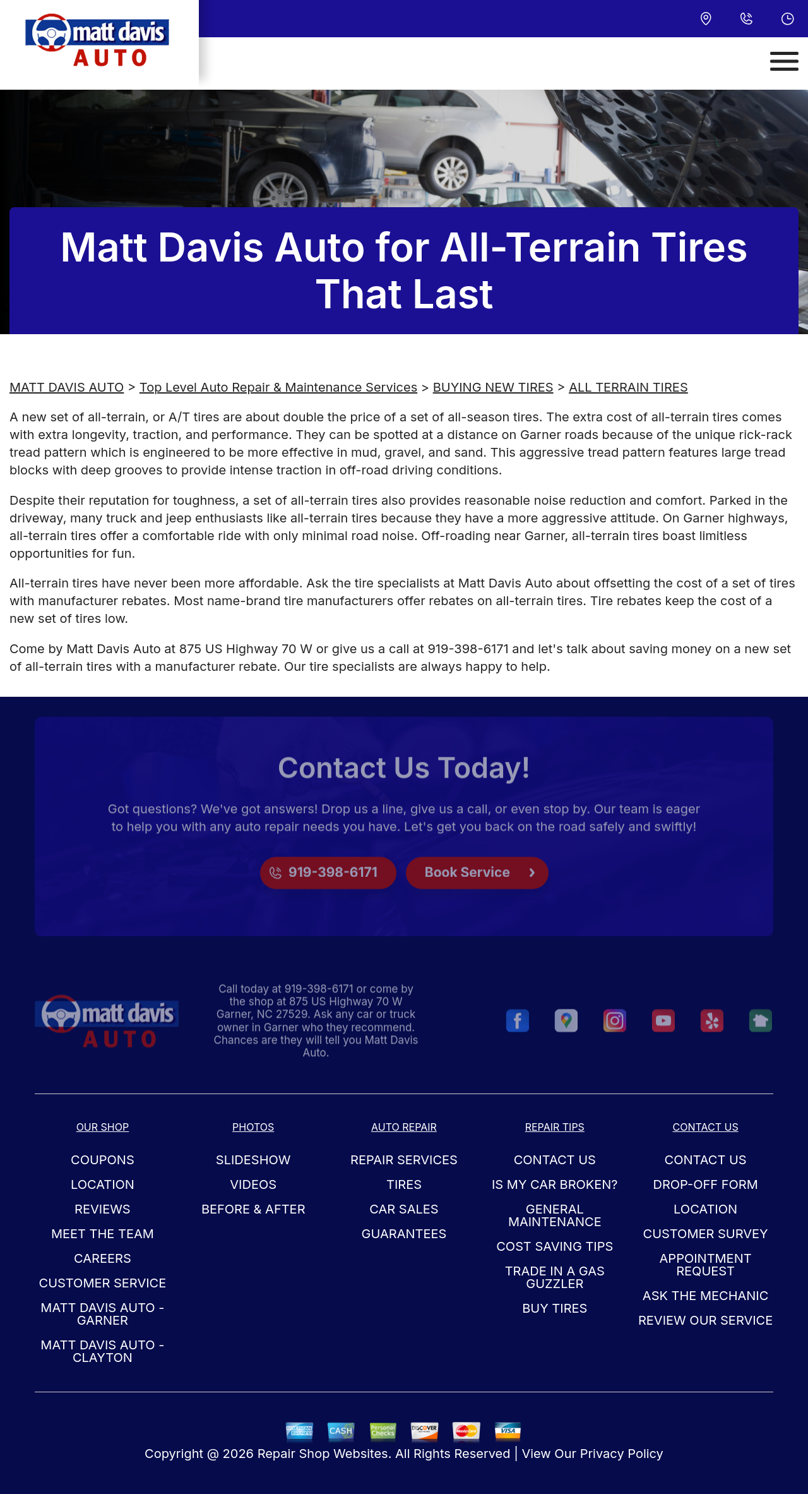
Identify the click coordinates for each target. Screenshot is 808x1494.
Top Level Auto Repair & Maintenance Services (278, 387)
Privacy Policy (621, 1453)
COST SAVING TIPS (554, 1246)
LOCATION (102, 1184)
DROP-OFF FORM (705, 1184)
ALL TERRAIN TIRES (628, 387)
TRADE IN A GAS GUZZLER (555, 1277)
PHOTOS (253, 1127)
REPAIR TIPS (555, 1127)
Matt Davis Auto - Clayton (102, 1351)
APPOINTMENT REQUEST (706, 1265)
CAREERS (102, 1258)
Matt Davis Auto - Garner (102, 1314)
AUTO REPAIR (404, 1127)
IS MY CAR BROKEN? (555, 1184)
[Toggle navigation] (784, 61)
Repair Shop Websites (323, 1453)
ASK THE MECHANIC (706, 1295)
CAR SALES (403, 1209)
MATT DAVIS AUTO (66, 387)
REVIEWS (102, 1209)
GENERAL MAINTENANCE (555, 1215)
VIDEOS (253, 1184)
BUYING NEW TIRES (493, 387)
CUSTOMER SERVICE (103, 1283)
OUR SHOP (102, 1127)
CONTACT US (555, 1159)
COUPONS (102, 1159)
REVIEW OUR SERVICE (705, 1320)
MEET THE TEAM (102, 1233)
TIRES (404, 1184)
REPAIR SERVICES (404, 1159)
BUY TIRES (554, 1308)
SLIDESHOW (253, 1159)
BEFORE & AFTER (253, 1209)
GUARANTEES (404, 1233)
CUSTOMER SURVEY (705, 1233)
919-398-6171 (467, 648)
